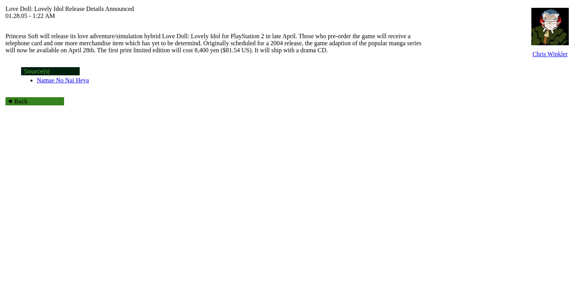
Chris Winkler (550, 54)
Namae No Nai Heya (63, 80)
